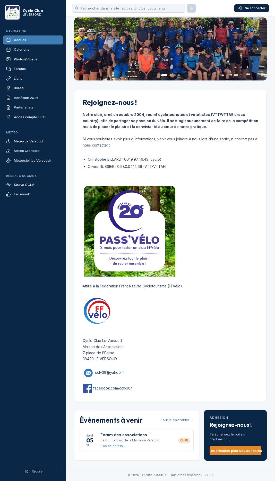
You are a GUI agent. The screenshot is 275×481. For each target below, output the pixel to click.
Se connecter (251, 8)
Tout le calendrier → (177, 420)
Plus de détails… (113, 446)
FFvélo (175, 286)
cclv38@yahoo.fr (109, 372)
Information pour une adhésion (236, 451)
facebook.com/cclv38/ (112, 388)
